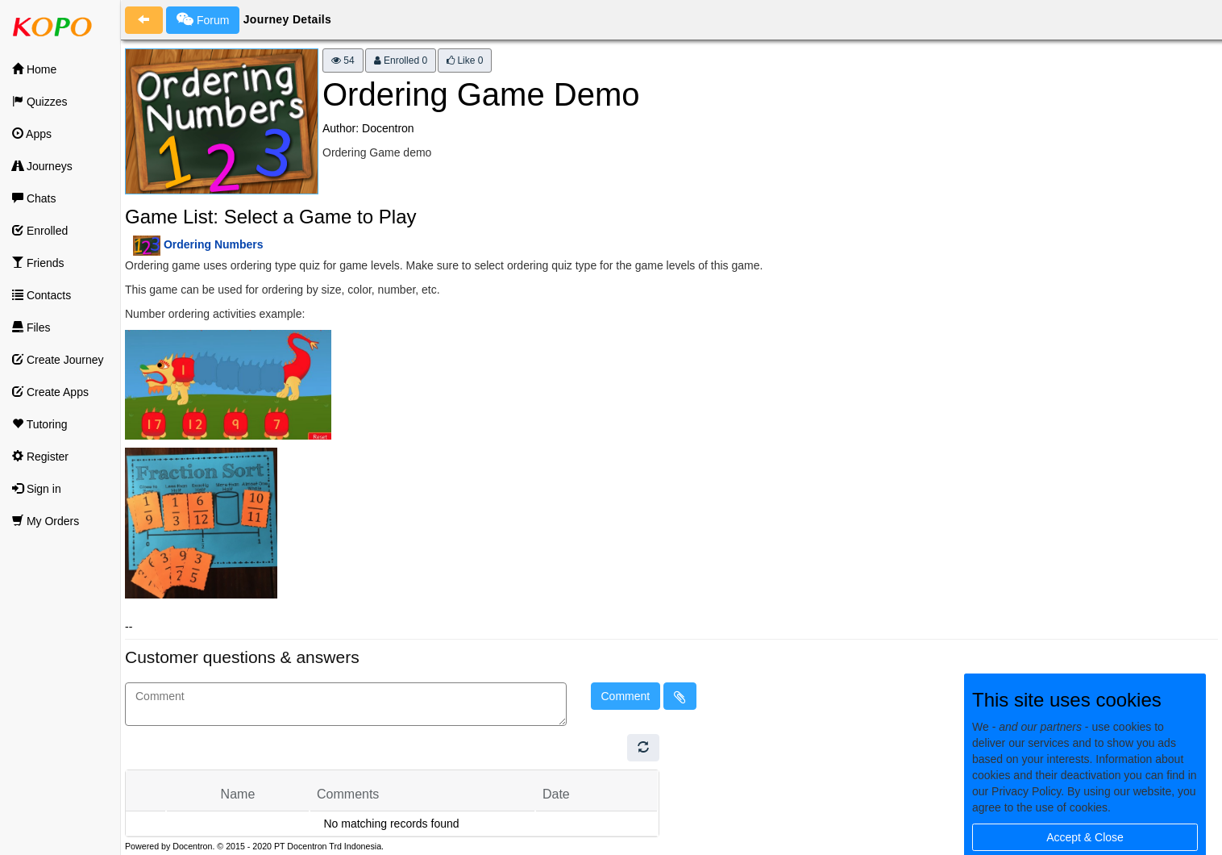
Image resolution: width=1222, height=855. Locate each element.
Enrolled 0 (400, 60)
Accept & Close (1085, 837)
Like (465, 60)
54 (343, 60)
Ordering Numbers (214, 244)
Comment (625, 696)
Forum (203, 19)
